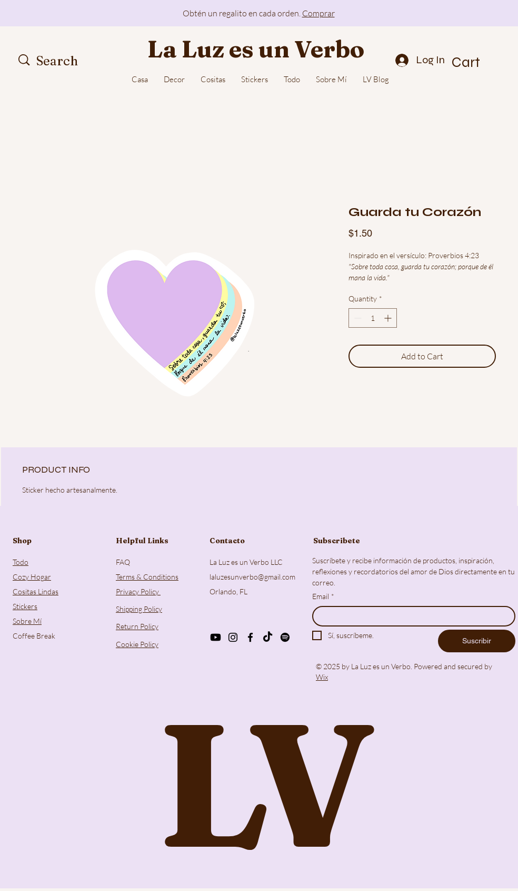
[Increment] (388, 318)
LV (258, 784)
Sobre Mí (27, 620)
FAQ (123, 561)
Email (323, 596)
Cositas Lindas (35, 591)
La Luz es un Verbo (255, 48)
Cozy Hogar (32, 576)
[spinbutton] (372, 318)
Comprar (318, 13)
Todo (20, 561)
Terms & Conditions (147, 576)
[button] (478, 62)
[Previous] (55, 13)
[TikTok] (268, 637)
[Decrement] (356, 318)
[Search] (69, 61)
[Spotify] (285, 637)
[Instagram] (233, 637)
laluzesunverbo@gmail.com (252, 576)
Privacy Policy (138, 591)
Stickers (25, 606)
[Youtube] (216, 637)
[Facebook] (250, 637)
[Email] (410, 616)
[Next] (462, 13)
